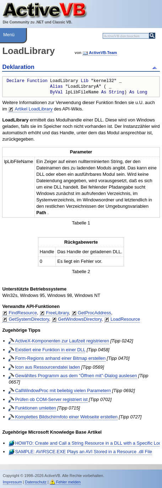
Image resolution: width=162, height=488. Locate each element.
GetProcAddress (94, 312)
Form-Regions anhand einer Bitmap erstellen (60, 358)
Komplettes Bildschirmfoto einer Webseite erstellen (66, 416)
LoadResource (125, 319)
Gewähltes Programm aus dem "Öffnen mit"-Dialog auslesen (76, 375)
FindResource (23, 312)
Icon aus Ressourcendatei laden (47, 367)
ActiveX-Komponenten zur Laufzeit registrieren (62, 340)
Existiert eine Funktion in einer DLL (50, 349)
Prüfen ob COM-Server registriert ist (51, 399)
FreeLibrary (57, 312)
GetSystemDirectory (29, 319)
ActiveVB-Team (103, 52)
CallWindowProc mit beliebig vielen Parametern (63, 390)
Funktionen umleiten (35, 408)
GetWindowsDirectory (80, 319)
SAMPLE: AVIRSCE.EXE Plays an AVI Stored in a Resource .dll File (83, 451)
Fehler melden (68, 482)
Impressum (12, 482)
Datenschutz (35, 482)
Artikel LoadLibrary (34, 109)
